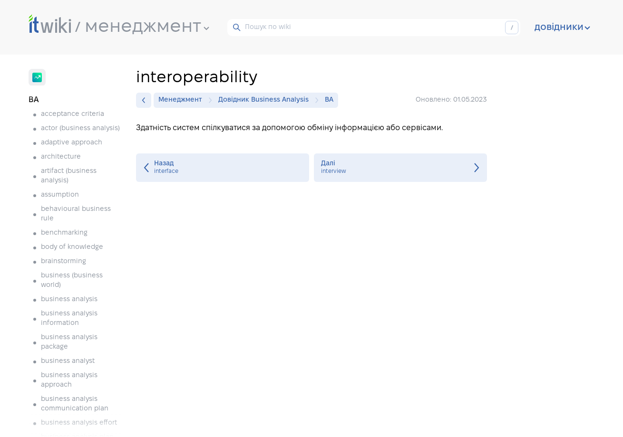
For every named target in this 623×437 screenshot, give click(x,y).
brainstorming (63, 261)
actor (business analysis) (80, 128)
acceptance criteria (72, 114)
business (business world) (72, 280)
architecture (61, 157)
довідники (562, 27)
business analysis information (69, 318)
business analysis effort (79, 423)
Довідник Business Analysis (265, 100)
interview (400, 167)
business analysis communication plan (74, 404)
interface (222, 167)
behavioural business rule (76, 214)
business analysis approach (69, 380)
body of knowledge (72, 247)
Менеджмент (182, 100)
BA (329, 100)
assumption (60, 195)
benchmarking (64, 233)
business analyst (68, 361)
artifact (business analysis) (69, 176)
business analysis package (69, 342)
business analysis (69, 299)
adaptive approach (71, 143)
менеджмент (147, 27)
